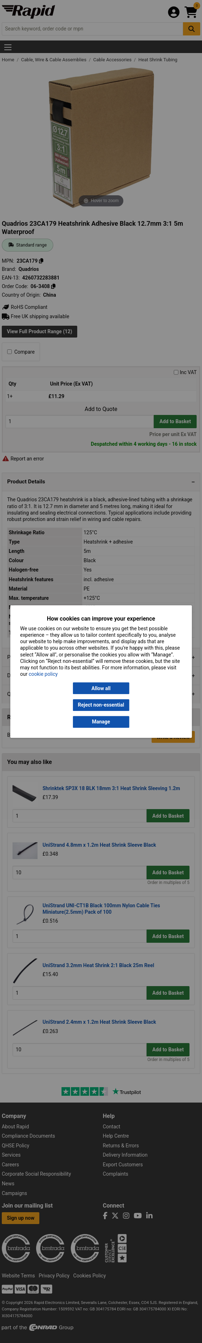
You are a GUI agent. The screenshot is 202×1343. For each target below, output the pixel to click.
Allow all (101, 688)
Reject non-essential (101, 705)
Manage (101, 722)
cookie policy (43, 674)
